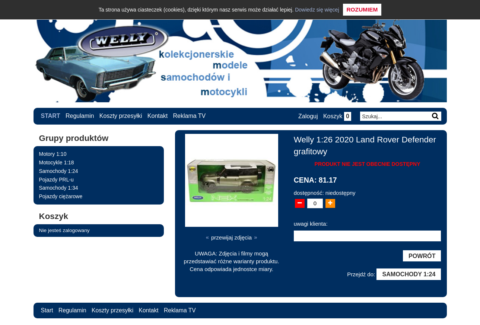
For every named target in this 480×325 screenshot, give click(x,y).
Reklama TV (189, 116)
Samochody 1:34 (58, 188)
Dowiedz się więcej (317, 10)
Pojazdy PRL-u (56, 179)
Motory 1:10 (53, 154)
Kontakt (157, 116)
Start (50, 116)
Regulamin (80, 116)
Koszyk (337, 116)
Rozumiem (362, 9)
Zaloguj (307, 116)
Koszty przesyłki (120, 116)
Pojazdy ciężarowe (61, 196)
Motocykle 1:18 (56, 162)
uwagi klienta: (311, 223)
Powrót (421, 255)
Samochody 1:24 (58, 171)
